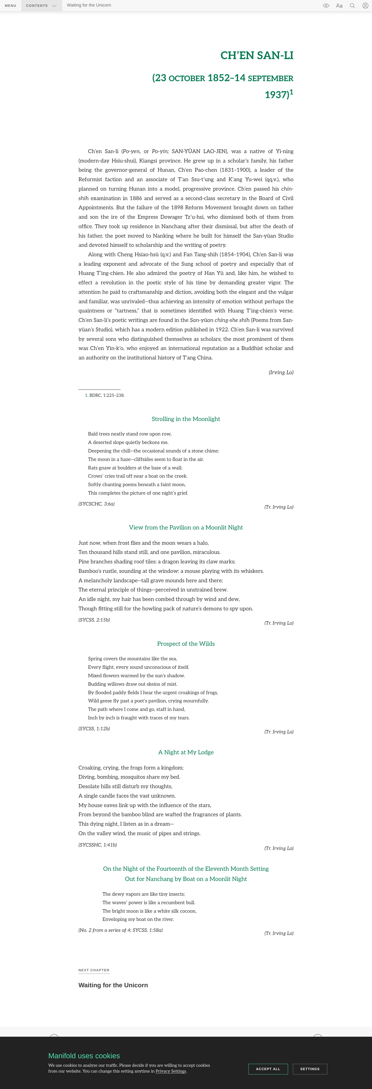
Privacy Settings (171, 1071)
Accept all (268, 1069)
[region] (186, 491)
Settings (310, 1069)
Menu (11, 6)
